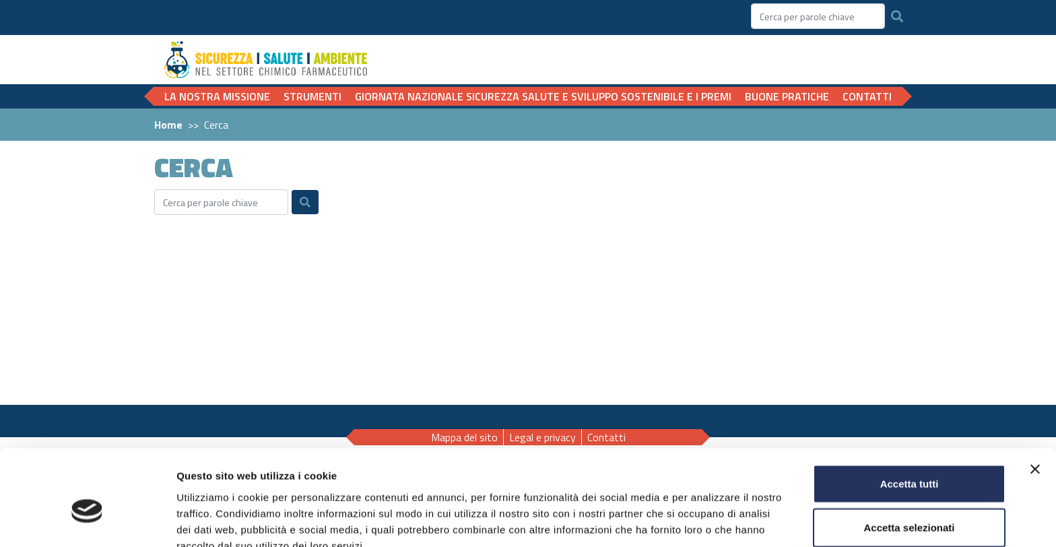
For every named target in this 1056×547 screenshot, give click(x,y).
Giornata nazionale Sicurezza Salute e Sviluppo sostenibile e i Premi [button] (543, 96)
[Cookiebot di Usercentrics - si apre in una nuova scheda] (87, 521)
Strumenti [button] (312, 96)
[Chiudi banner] (1035, 400)
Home (168, 125)
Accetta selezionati (908, 459)
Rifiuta (909, 503)
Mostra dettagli (708, 520)
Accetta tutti (909, 414)
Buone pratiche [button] (787, 96)
